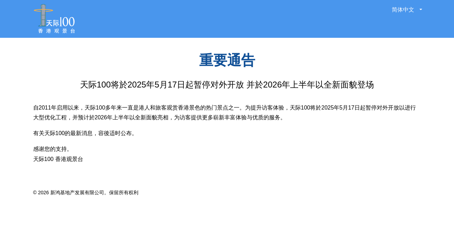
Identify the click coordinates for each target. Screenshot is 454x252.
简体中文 (404, 10)
